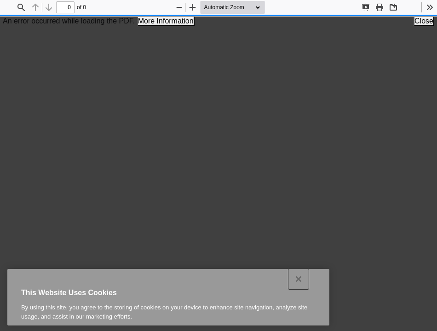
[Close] (298, 286)
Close (423, 21)
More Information (166, 21)
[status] (65, 7)
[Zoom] (238, 7)
